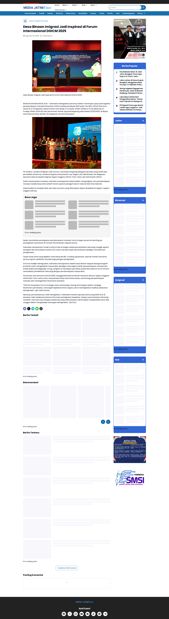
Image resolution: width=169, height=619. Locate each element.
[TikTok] (93, 614)
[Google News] (87, 614)
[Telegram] (32, 308)
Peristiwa (141, 13)
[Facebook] (24, 308)
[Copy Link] (41, 308)
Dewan (93, 13)
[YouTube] (81, 614)
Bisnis (75, 5)
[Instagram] (76, 614)
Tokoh (101, 13)
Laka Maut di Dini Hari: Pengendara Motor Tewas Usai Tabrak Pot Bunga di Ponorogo (131, 99)
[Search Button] (143, 7)
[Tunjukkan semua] (143, 120)
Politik (41, 13)
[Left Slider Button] (103, 422)
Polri (118, 13)
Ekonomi (59, 13)
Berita (66, 5)
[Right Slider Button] (144, 13)
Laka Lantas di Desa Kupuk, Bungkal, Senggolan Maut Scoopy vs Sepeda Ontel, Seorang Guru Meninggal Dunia (132, 82)
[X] (28, 308)
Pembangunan (128, 13)
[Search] (125, 7)
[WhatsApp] (37, 308)
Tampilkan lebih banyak (66, 568)
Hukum (50, 13)
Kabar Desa (70, 13)
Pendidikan (82, 13)
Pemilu (110, 13)
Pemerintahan (30, 13)
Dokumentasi (61, 10)
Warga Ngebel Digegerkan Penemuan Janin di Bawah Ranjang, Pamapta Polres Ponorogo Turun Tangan (131, 90)
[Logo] (84, 602)
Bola (85, 5)
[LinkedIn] (99, 614)
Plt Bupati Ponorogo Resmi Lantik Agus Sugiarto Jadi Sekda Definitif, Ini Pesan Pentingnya (131, 107)
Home (57, 5)
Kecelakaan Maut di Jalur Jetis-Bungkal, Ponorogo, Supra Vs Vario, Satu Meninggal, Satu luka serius (132, 74)
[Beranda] (25, 21)
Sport (94, 5)
